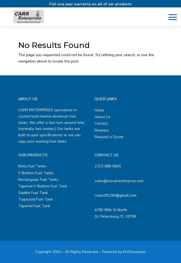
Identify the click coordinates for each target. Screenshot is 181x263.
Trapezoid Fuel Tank (35, 199)
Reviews (102, 130)
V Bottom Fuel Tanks (36, 173)
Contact (101, 123)
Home (99, 110)
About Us (102, 116)
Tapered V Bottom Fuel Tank (42, 186)
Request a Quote (109, 136)
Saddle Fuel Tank (33, 192)
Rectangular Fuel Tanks (38, 179)
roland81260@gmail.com (115, 195)
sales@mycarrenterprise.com (119, 180)
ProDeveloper (134, 251)
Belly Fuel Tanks (32, 166)
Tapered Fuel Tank (34, 205)
